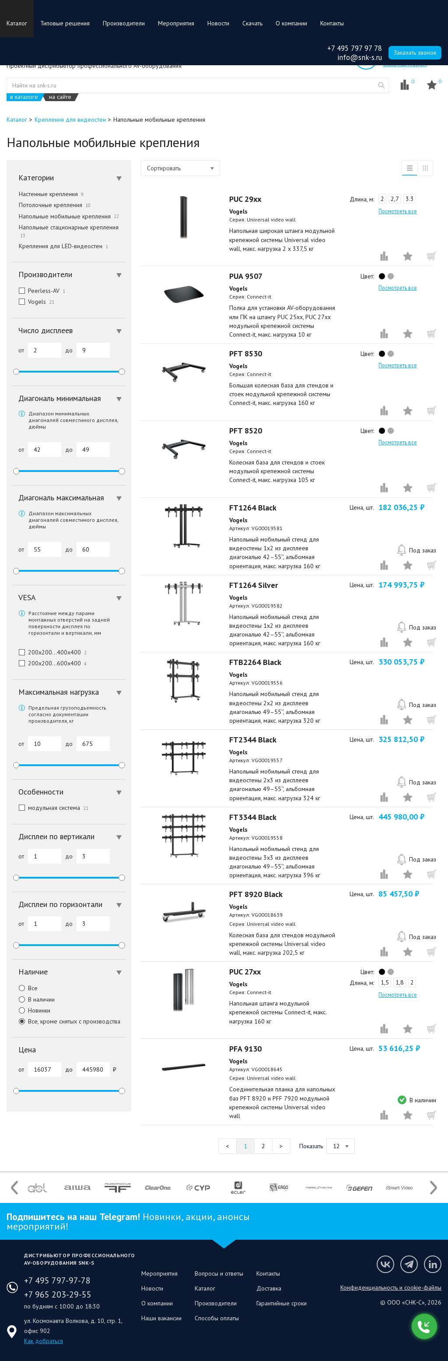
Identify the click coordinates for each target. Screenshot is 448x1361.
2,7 (395, 199)
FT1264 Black (252, 508)
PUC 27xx (245, 972)
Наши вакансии (161, 1318)
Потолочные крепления (55, 205)
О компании (291, 23)
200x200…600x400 (49, 663)
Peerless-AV (38, 291)
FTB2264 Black (255, 662)
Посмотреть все (397, 211)
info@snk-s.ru (359, 57)
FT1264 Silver (253, 585)
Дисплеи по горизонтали (70, 904)
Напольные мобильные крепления (69, 216)
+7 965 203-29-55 (57, 1294)
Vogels (33, 302)
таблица (425, 168)
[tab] (69, 177)
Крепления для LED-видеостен (63, 246)
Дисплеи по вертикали (70, 836)
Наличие (70, 972)
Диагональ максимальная (70, 497)
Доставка (268, 1288)
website (381, 85)
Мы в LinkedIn (432, 1264)
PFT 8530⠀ (248, 353)
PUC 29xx (245, 199)
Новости (218, 23)
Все (25, 988)
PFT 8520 (245, 431)
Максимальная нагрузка (70, 692)
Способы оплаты (217, 1318)
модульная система (50, 808)
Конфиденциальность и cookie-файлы (390, 1287)
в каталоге (24, 97)
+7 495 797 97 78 (354, 48)
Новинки (31, 1010)
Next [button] (433, 1188)
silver (391, 276)
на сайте (60, 97)
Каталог (17, 23)
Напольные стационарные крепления (69, 231)
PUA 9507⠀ (248, 276)
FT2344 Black (252, 740)
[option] (37, 1187)
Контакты (332, 23)
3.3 (410, 199)
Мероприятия (176, 23)
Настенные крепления (51, 194)
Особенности (70, 792)
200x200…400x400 (49, 652)
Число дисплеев (70, 330)
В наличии (33, 999)
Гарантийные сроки (281, 1303)
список (409, 168)
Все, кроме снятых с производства (66, 1021)
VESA (70, 597)
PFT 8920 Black (256, 894)
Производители (124, 23)
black (382, 276)
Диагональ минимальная (70, 398)
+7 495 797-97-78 (57, 1280)
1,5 (385, 982)
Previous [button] (14, 1188)
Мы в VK (385, 1264)
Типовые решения (65, 23)
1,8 (400, 982)
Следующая (281, 1146)
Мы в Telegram (409, 1264)
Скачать (252, 23)
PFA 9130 (245, 1049)
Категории (70, 177)
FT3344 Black (252, 817)
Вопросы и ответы (219, 1273)
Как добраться (43, 1341)
